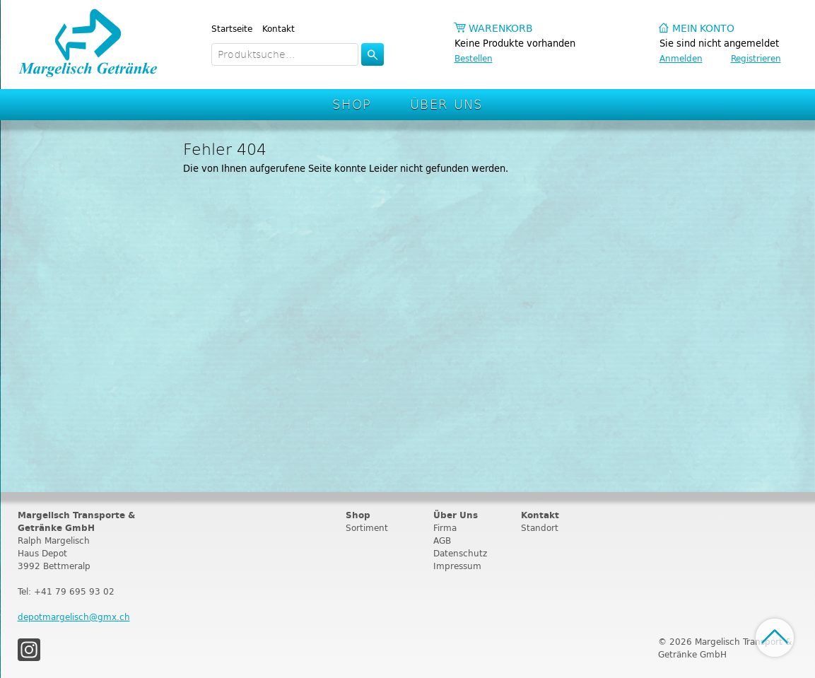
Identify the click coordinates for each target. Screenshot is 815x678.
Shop (352, 103)
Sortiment (367, 527)
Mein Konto (703, 28)
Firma (445, 527)
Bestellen (474, 58)
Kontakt (278, 28)
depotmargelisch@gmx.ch (74, 617)
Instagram (29, 649)
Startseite (231, 28)
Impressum (457, 566)
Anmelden (681, 58)
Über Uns (446, 103)
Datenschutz (460, 553)
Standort (539, 527)
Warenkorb (501, 28)
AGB (442, 540)
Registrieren (756, 58)
